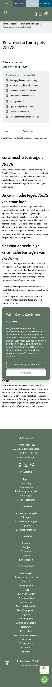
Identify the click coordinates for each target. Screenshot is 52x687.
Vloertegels (26, 495)
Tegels (26, 479)
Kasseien (26, 555)
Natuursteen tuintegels (26, 521)
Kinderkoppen (26, 559)
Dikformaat (26, 551)
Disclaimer (26, 639)
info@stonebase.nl (26, 457)
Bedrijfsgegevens (26, 610)
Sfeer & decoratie (26, 499)
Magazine (26, 614)
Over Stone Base (26, 566)
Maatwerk (26, 626)
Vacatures (26, 647)
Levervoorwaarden (26, 593)
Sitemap (26, 651)
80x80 (6, 289)
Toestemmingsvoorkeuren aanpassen (26, 366)
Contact (26, 581)
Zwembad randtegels (26, 529)
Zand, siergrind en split (26, 491)
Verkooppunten (26, 597)
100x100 (14, 289)
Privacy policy (26, 643)
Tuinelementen (26, 487)
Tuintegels (26, 517)
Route (26, 589)
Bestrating (26, 483)
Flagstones (26, 525)
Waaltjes (26, 547)
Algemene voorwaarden (26, 635)
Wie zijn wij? (26, 573)
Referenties (26, 630)
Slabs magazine (26, 618)
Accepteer (26, 372)
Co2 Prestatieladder (26, 606)
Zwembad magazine (26, 622)
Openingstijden (26, 585)
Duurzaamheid (26, 601)
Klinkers (26, 543)
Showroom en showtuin (26, 577)
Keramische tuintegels (26, 513)
